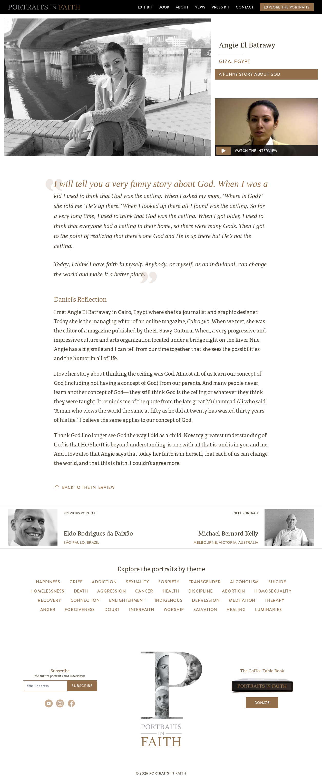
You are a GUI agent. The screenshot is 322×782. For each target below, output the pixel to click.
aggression (111, 591)
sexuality (137, 582)
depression (205, 600)
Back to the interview (84, 487)
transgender (205, 582)
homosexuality (272, 591)
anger (47, 610)
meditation (242, 600)
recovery (49, 600)
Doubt (112, 610)
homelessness (47, 591)
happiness (48, 582)
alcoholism (244, 582)
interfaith (141, 610)
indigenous (169, 600)
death (81, 591)
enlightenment (127, 600)
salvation (205, 610)
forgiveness (80, 610)
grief (76, 582)
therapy (274, 600)
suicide (277, 582)
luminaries (268, 610)
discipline (200, 591)
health (171, 591)
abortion (233, 591)
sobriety (168, 582)
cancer (144, 591)
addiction (104, 582)
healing (236, 610)
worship (174, 610)
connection (85, 600)
